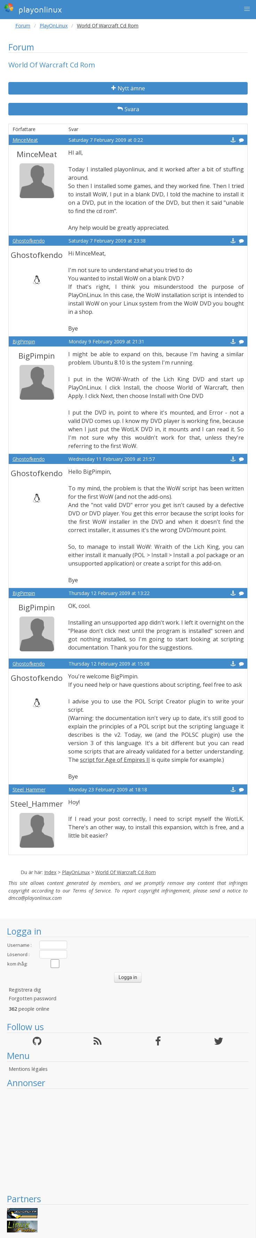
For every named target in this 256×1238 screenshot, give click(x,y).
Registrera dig (25, 989)
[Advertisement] (128, 1141)
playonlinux (33, 9)
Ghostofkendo (29, 240)
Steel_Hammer (29, 789)
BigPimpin (24, 341)
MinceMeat (25, 140)
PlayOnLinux (54, 25)
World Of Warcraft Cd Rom (125, 872)
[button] (247, 9)
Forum (22, 25)
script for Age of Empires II (115, 760)
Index (50, 872)
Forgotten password (32, 998)
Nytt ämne (128, 88)
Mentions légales (28, 1069)
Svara (128, 109)
